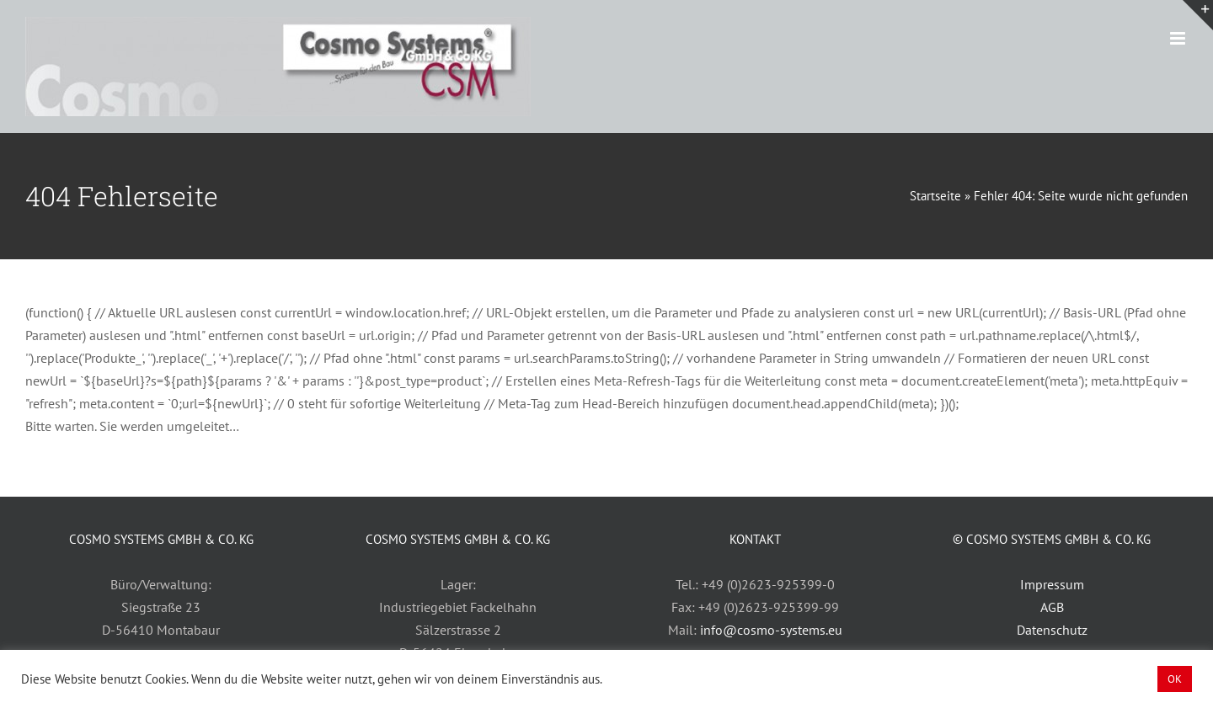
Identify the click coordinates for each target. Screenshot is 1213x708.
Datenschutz (1052, 629)
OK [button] (1175, 679)
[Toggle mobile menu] (1179, 38)
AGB (1052, 607)
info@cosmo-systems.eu (771, 629)
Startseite (935, 196)
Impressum (1052, 584)
